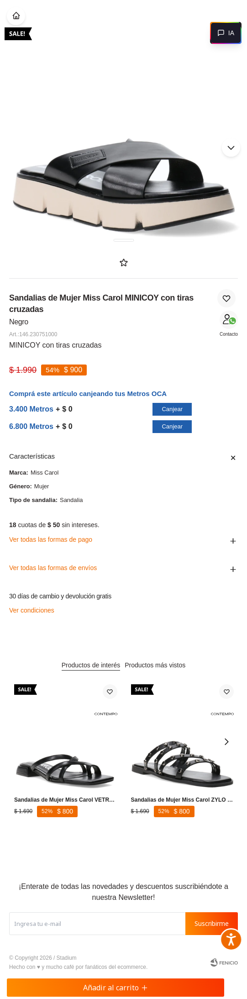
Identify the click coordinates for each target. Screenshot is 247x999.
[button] (231, 147)
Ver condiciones (31, 610)
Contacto (229, 334)
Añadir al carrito (115, 988)
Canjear (172, 409)
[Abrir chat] (226, 33)
